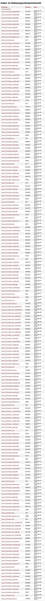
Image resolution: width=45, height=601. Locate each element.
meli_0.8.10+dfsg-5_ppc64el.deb (10, 468)
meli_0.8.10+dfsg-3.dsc (7, 519)
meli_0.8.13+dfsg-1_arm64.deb (10, 84)
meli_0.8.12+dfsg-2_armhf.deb (9, 278)
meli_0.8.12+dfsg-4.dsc (7, 224)
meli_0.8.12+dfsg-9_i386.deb (9, 122)
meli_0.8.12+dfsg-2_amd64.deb (10, 281)
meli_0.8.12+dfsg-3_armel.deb (9, 236)
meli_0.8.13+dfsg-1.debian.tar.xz (10, 100)
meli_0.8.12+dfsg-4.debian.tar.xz (10, 221)
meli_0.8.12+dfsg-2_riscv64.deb (10, 262)
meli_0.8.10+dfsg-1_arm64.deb (10, 582)
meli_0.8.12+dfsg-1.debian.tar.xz (10, 297)
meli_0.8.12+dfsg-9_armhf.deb (9, 129)
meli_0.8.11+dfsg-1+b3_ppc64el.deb (11, 306)
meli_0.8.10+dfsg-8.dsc (7, 405)
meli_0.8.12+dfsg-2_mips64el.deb (10, 268)
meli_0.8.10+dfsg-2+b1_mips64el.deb (11, 522)
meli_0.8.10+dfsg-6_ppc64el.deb (10, 449)
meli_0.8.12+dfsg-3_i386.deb (9, 252)
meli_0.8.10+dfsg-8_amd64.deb (10, 386)
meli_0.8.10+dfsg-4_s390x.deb (9, 494)
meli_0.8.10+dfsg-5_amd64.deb (10, 478)
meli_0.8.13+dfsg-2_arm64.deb (10, 52)
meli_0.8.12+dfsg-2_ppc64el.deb (10, 287)
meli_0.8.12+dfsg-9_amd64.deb (10, 125)
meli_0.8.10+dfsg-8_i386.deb (9, 395)
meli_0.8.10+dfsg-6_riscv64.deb (10, 436)
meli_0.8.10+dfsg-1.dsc (7, 595)
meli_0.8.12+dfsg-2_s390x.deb (9, 275)
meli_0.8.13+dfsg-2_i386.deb (9, 65)
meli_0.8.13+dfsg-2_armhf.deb (9, 59)
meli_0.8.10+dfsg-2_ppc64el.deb (10, 554)
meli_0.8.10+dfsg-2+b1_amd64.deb (11, 535)
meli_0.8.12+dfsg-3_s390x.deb (9, 240)
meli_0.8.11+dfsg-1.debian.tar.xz (10, 363)
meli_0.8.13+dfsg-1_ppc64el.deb (10, 91)
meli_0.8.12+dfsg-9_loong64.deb (10, 110)
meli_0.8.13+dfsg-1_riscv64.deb (10, 78)
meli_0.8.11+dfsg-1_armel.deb (9, 348)
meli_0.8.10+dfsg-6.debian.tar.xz (10, 455)
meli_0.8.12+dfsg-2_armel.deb (9, 265)
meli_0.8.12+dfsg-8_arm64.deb (10, 154)
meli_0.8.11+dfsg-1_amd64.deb (10, 351)
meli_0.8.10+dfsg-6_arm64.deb (10, 440)
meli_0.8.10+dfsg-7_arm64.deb (10, 414)
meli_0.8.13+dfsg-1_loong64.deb (10, 75)
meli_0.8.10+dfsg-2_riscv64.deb (10, 541)
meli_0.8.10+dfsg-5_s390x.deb (9, 474)
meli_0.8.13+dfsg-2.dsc (7, 71)
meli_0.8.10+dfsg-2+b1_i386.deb (10, 532)
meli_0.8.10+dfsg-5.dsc (7, 481)
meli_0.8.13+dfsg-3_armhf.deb (9, 21)
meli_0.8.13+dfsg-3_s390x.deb (9, 17)
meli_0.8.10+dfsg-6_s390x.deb (9, 443)
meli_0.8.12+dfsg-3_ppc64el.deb (10, 249)
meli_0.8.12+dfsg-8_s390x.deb (9, 141)
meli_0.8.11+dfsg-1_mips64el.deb (10, 341)
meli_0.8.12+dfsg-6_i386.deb (9, 189)
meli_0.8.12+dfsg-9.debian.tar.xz (10, 135)
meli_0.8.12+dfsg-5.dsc (7, 217)
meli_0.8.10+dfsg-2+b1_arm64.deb (11, 528)
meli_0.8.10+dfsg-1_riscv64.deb (10, 570)
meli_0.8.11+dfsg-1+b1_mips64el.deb (11, 309)
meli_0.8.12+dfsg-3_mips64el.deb (10, 230)
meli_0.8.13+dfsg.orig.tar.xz (9, 106)
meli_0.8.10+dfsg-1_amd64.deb (10, 576)
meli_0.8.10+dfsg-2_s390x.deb (9, 551)
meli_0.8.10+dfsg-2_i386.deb (9, 560)
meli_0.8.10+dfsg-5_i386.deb (9, 471)
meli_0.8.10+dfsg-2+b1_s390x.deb (11, 525)
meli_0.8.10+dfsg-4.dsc (7, 513)
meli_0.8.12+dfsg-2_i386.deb (9, 284)
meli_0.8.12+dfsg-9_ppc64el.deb (10, 119)
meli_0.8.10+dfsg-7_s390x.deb (9, 424)
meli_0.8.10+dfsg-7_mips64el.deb (10, 411)
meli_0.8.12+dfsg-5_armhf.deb (9, 208)
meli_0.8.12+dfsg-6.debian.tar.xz (10, 198)
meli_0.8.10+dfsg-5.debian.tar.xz (10, 484)
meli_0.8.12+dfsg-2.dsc (7, 294)
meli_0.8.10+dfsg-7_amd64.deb (10, 417)
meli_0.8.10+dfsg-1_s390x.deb (9, 589)
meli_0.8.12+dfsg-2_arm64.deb (10, 271)
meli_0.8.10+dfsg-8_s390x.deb (9, 376)
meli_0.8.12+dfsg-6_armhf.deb (9, 192)
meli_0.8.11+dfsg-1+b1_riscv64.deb (11, 313)
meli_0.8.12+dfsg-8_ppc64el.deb (10, 148)
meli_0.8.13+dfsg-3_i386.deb (9, 27)
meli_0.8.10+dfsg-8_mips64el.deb (10, 382)
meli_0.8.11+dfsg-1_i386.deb (9, 360)
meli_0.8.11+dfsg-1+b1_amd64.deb (11, 332)
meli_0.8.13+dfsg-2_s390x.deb (9, 49)
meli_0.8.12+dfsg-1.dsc (7, 300)
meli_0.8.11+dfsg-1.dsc (7, 367)
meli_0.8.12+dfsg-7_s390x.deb (9, 167)
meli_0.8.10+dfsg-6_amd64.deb (10, 446)
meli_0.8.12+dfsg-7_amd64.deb (10, 173)
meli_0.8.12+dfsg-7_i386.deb (9, 170)
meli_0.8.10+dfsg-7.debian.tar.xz (10, 433)
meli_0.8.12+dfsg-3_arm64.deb (10, 246)
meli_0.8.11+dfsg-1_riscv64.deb (10, 335)
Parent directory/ (6, 9)
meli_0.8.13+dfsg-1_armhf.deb (9, 87)
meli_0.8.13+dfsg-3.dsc (7, 40)
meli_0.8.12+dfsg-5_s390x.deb (9, 205)
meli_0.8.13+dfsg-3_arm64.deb (10, 30)
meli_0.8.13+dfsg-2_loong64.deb (10, 43)
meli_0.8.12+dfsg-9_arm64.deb (10, 132)
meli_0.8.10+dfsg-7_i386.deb (9, 427)
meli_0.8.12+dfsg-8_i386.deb (9, 151)
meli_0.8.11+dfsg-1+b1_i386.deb (10, 329)
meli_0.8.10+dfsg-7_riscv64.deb (10, 408)
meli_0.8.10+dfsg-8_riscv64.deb (10, 373)
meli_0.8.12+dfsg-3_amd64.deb (10, 243)
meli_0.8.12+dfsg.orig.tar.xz (9, 303)
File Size (27, 7)
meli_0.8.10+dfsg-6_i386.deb (9, 452)
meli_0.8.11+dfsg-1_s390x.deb (9, 344)
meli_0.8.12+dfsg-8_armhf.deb (9, 144)
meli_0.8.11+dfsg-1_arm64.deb (10, 354)
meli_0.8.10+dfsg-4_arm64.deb (10, 500)
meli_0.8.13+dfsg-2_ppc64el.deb (10, 56)
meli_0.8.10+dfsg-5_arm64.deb (10, 465)
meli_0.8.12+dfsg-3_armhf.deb (9, 233)
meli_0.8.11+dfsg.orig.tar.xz (9, 370)
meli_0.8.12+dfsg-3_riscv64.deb (10, 227)
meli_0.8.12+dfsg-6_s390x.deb (9, 186)
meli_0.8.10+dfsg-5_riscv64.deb (10, 462)
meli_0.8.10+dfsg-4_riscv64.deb (10, 487)
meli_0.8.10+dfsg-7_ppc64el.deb (10, 421)
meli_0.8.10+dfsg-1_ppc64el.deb (10, 586)
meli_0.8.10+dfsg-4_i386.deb (9, 497)
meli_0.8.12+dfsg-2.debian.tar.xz (10, 290)
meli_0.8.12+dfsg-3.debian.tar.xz (10, 256)
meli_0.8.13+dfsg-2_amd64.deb (10, 62)
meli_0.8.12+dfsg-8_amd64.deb (10, 157)
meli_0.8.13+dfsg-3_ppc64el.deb (10, 33)
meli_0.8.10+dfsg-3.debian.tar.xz (10, 516)
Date (35, 7)
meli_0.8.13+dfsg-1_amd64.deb (10, 81)
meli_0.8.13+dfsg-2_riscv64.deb (10, 46)
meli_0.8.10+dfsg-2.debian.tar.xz (10, 563)
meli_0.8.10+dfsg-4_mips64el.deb (10, 490)
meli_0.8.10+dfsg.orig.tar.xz (9, 598)
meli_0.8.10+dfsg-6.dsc (7, 459)
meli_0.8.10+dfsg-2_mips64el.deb (10, 544)
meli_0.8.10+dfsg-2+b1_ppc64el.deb (11, 538)
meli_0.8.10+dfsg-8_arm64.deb (10, 392)
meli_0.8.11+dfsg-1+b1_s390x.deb (11, 316)
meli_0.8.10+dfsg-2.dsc (7, 567)
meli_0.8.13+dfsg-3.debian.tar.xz (10, 37)
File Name (4, 7)
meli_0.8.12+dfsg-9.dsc (7, 138)
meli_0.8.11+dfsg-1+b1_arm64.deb (11, 325)
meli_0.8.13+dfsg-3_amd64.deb (10, 24)
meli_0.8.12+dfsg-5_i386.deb (9, 211)
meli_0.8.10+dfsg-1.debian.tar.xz (10, 592)
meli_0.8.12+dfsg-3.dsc (7, 259)
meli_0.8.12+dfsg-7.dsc (7, 183)
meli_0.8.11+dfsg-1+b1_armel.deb (10, 319)
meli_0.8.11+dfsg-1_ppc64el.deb (10, 357)
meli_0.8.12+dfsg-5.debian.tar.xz (10, 214)
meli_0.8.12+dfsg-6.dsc (7, 202)
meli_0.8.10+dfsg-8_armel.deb (9, 379)
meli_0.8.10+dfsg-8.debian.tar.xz (10, 402)
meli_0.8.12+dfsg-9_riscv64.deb (10, 113)
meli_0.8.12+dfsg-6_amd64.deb (10, 195)
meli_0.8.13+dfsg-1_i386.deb (9, 97)
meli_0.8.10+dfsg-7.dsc (7, 430)
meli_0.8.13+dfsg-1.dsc (7, 103)
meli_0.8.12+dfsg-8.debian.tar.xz (10, 160)
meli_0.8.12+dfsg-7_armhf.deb (9, 176)
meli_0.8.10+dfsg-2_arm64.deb (10, 548)
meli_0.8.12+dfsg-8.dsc (7, 164)
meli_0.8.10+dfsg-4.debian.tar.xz (10, 509)
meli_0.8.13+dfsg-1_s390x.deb (9, 94)
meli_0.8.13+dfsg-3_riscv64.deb (10, 14)
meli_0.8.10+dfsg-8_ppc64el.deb (10, 398)
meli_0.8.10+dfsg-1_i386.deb (9, 579)
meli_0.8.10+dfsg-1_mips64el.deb (10, 573)
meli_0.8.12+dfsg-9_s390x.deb (9, 116)
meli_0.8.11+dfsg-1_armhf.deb (9, 338)
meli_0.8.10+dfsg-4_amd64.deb (10, 503)
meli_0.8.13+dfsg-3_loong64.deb (10, 11)
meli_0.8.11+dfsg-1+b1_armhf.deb (10, 322)
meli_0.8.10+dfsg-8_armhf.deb (9, 389)
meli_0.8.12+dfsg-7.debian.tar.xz (10, 179)
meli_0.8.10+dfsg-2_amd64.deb (10, 557)
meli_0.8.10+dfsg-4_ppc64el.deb (10, 506)
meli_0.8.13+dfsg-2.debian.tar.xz (10, 68)
